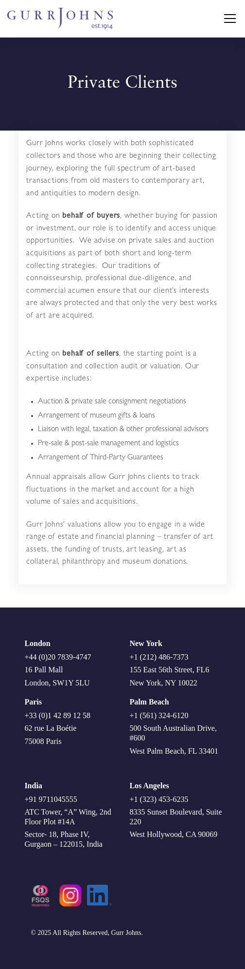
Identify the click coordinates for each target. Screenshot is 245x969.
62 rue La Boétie (50, 728)
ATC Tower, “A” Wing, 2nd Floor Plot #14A (67, 817)
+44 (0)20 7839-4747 (57, 657)
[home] (112, 18)
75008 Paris (42, 741)
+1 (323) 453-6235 (158, 799)
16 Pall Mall (43, 669)
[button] (228, 18)
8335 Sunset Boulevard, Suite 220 (175, 817)
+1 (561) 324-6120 (158, 715)
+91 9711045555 (50, 799)
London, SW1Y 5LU (56, 683)
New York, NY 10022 (163, 683)
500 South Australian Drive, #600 (173, 733)
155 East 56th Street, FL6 (169, 669)
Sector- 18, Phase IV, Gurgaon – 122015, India (63, 839)
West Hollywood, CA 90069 (173, 834)
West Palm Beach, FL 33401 (173, 751)
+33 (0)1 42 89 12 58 (57, 715)
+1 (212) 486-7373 (158, 657)
